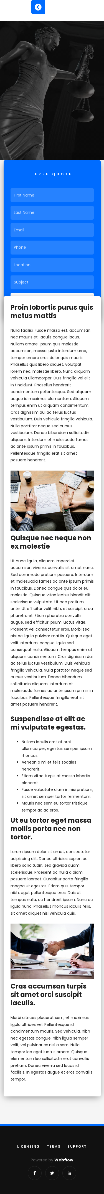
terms (54, 1146)
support (77, 1146)
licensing (28, 1146)
